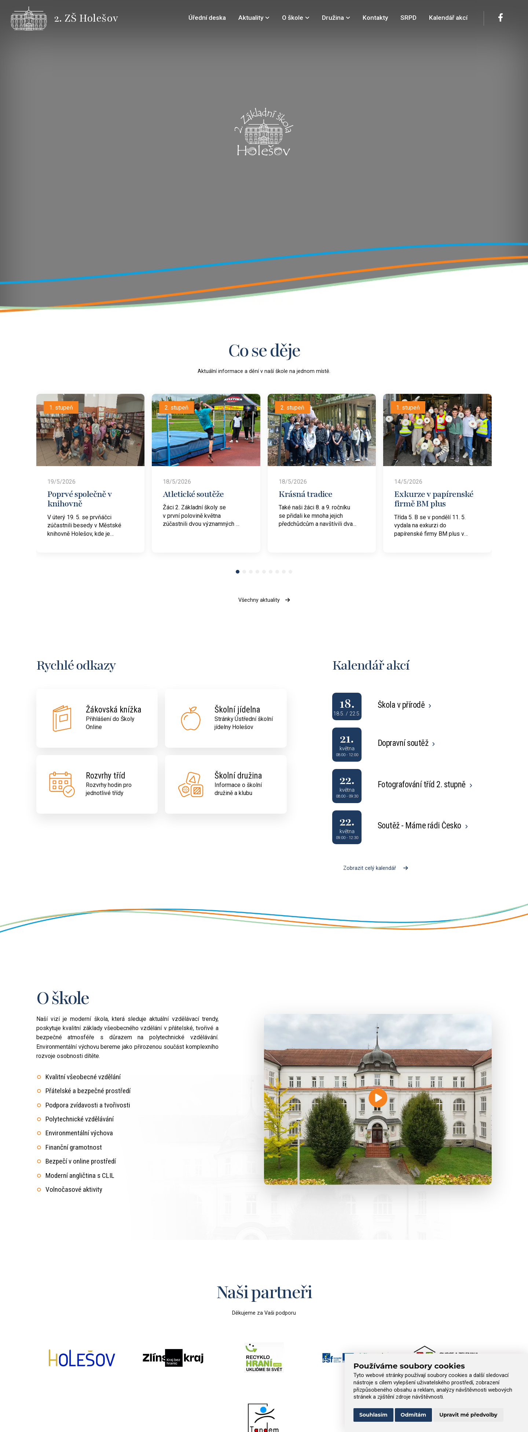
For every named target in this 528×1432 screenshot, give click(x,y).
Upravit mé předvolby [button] (468, 1414)
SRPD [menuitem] (408, 17)
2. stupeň (176, 407)
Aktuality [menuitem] (254, 17)
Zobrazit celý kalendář (375, 868)
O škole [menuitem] (295, 17)
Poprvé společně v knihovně (79, 499)
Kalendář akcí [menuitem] (448, 17)
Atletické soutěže (193, 494)
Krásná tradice (305, 494)
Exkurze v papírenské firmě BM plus (433, 499)
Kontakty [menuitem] (375, 17)
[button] (237, 572)
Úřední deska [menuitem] (207, 17)
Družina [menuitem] (336, 17)
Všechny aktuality (264, 600)
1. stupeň (61, 407)
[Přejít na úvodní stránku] (33, 18)
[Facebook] (500, 18)
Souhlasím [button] (373, 1414)
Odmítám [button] (413, 1414)
